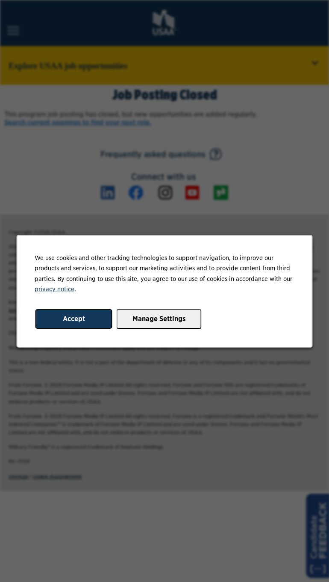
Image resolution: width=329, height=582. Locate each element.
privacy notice (54, 288)
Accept (74, 318)
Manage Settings (159, 318)
